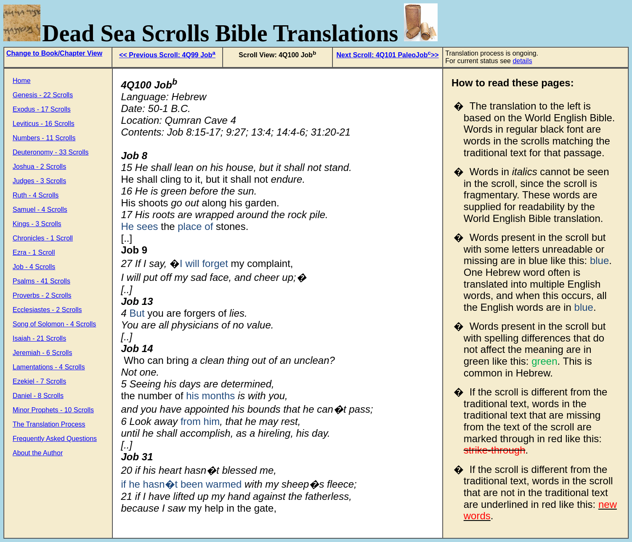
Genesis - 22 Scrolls (43, 95)
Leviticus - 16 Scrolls (43, 123)
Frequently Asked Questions (55, 438)
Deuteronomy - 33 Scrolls (51, 152)
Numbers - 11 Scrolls (44, 138)
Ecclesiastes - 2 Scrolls (47, 309)
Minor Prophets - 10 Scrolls (53, 410)
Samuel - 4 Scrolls (40, 209)
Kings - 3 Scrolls (37, 223)
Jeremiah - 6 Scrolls (42, 352)
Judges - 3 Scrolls (39, 180)
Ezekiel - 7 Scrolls (39, 381)
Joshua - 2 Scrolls (39, 166)
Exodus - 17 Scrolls (42, 109)
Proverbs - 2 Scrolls (42, 295)
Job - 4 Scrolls (34, 266)
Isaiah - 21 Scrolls (39, 338)
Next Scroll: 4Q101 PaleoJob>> (388, 55)
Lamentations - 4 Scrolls (49, 367)
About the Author (38, 453)
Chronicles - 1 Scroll (43, 238)
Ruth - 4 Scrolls (35, 195)
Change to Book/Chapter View (54, 53)
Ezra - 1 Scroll (34, 252)
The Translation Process (49, 424)
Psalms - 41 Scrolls (41, 281)
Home (22, 80)
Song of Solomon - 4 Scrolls (54, 324)
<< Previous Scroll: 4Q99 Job (167, 55)
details (522, 60)
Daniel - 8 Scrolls (38, 395)
